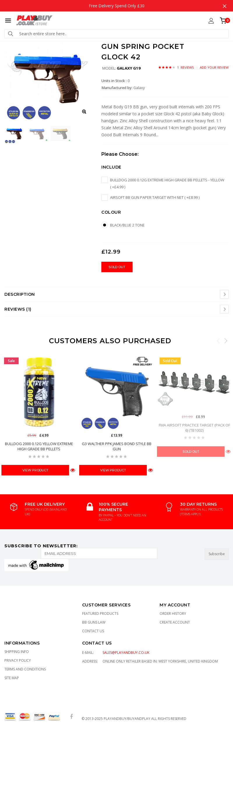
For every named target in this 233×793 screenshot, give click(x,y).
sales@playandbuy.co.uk (126, 652)
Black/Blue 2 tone (127, 225)
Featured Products (100, 613)
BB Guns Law (93, 622)
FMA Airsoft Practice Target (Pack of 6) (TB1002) (194, 427)
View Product (35, 470)
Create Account (175, 622)
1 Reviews (185, 67)
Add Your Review (214, 67)
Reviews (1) (17, 309)
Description (19, 294)
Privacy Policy (17, 660)
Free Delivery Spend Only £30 (116, 5)
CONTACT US (97, 643)
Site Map (11, 677)
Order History (173, 613)
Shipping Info (16, 651)
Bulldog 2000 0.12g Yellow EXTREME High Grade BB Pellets (39, 446)
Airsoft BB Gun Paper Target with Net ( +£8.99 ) (155, 197)
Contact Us (93, 631)
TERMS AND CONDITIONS (25, 669)
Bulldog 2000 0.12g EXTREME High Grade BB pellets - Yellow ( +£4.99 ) (167, 183)
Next (226, 341)
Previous (218, 341)
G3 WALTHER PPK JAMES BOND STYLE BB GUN (116, 446)
